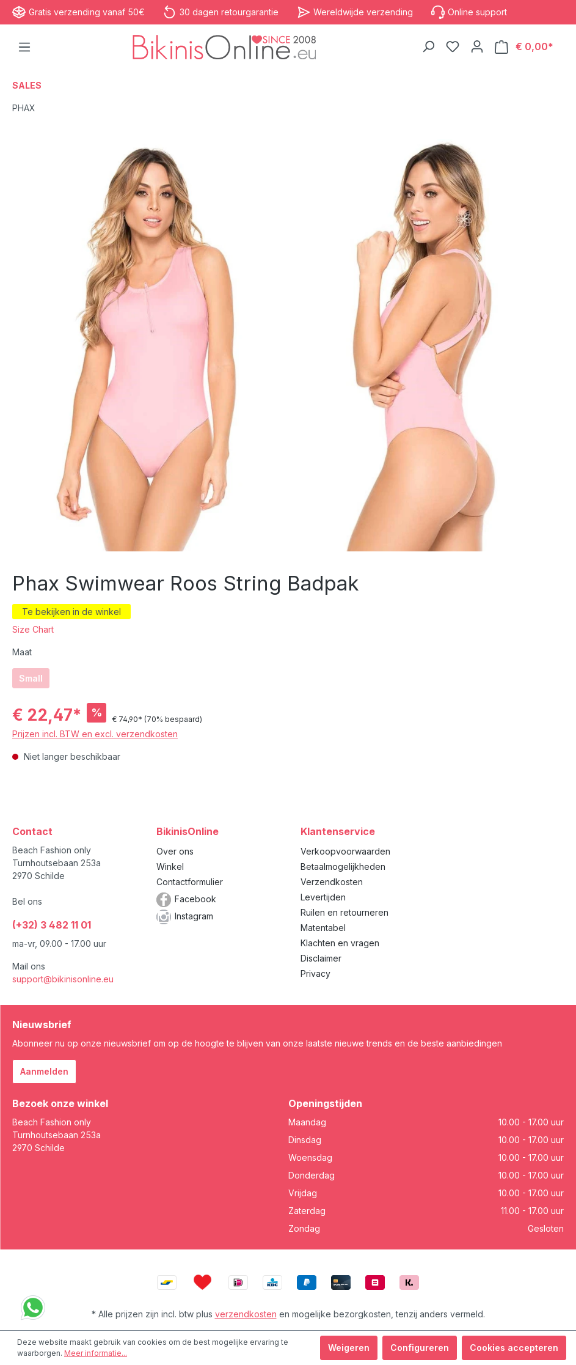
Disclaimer (321, 958)
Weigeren (349, 1347)
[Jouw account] (477, 46)
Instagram (194, 916)
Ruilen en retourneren (344, 912)
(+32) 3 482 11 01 (51, 925)
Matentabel (323, 927)
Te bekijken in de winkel (71, 611)
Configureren (419, 1347)
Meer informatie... (95, 1353)
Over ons (175, 851)
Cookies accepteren (514, 1347)
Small (31, 678)
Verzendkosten (332, 882)
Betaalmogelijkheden (343, 866)
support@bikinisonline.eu (63, 979)
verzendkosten (246, 1314)
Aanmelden (44, 1071)
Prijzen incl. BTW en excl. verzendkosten (95, 734)
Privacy (315, 973)
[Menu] (24, 47)
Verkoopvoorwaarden (345, 851)
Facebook (195, 899)
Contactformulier (189, 882)
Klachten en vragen (340, 943)
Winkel (170, 866)
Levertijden (323, 897)
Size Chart (33, 629)
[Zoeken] (428, 46)
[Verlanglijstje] (452, 46)
